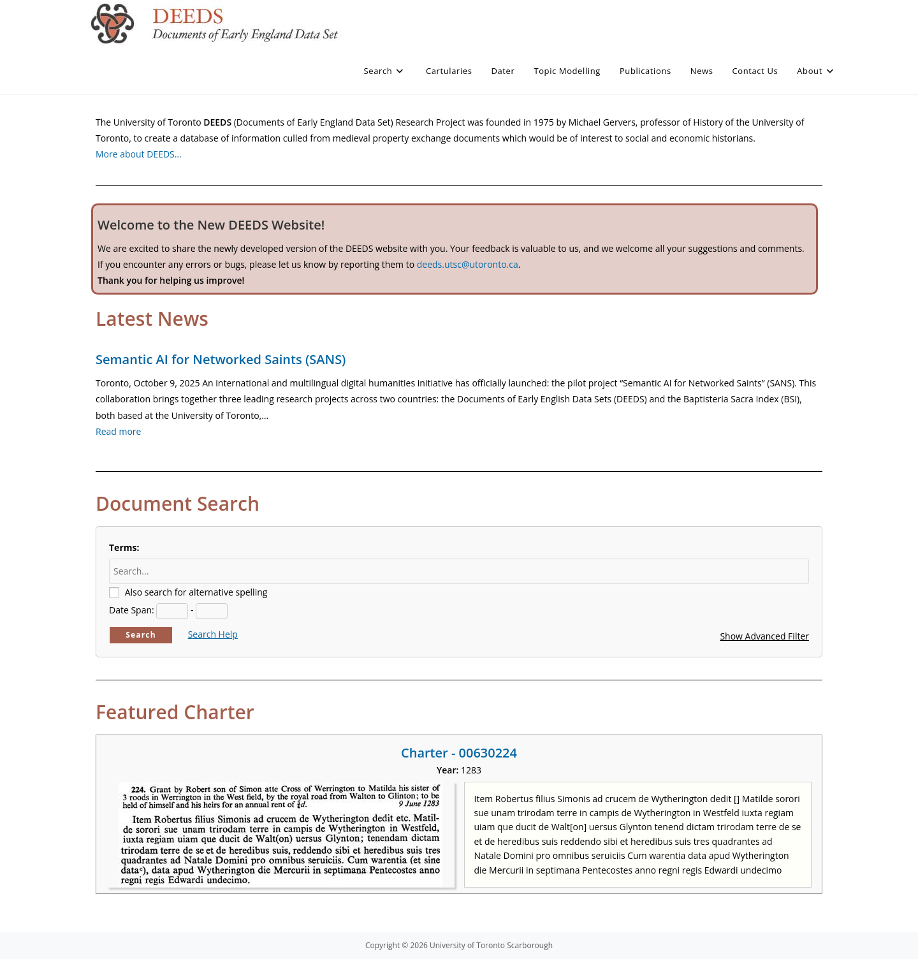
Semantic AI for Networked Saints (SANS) (221, 359)
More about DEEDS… (139, 154)
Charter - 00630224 (459, 752)
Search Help (213, 634)
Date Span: (131, 610)
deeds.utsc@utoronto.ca (467, 264)
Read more (118, 431)
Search (141, 634)
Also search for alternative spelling (196, 592)
